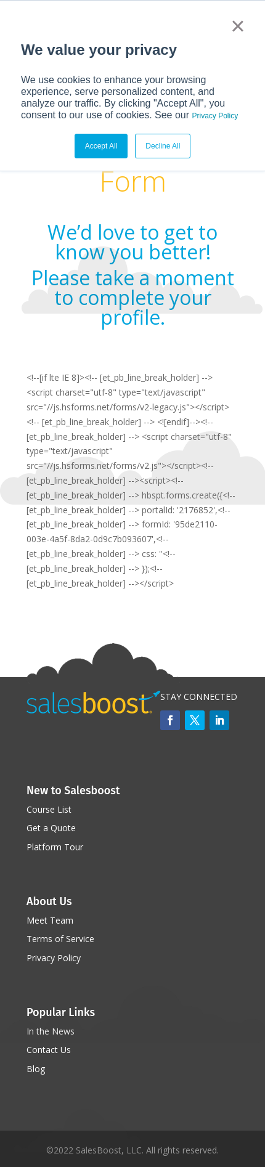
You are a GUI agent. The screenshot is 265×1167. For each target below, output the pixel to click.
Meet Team (49, 920)
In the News (50, 1031)
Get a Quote (51, 828)
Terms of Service (60, 939)
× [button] (237, 25)
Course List (48, 809)
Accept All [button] (101, 146)
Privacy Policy (215, 116)
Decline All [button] (162, 146)
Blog (35, 1069)
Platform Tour (54, 847)
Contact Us (48, 1049)
